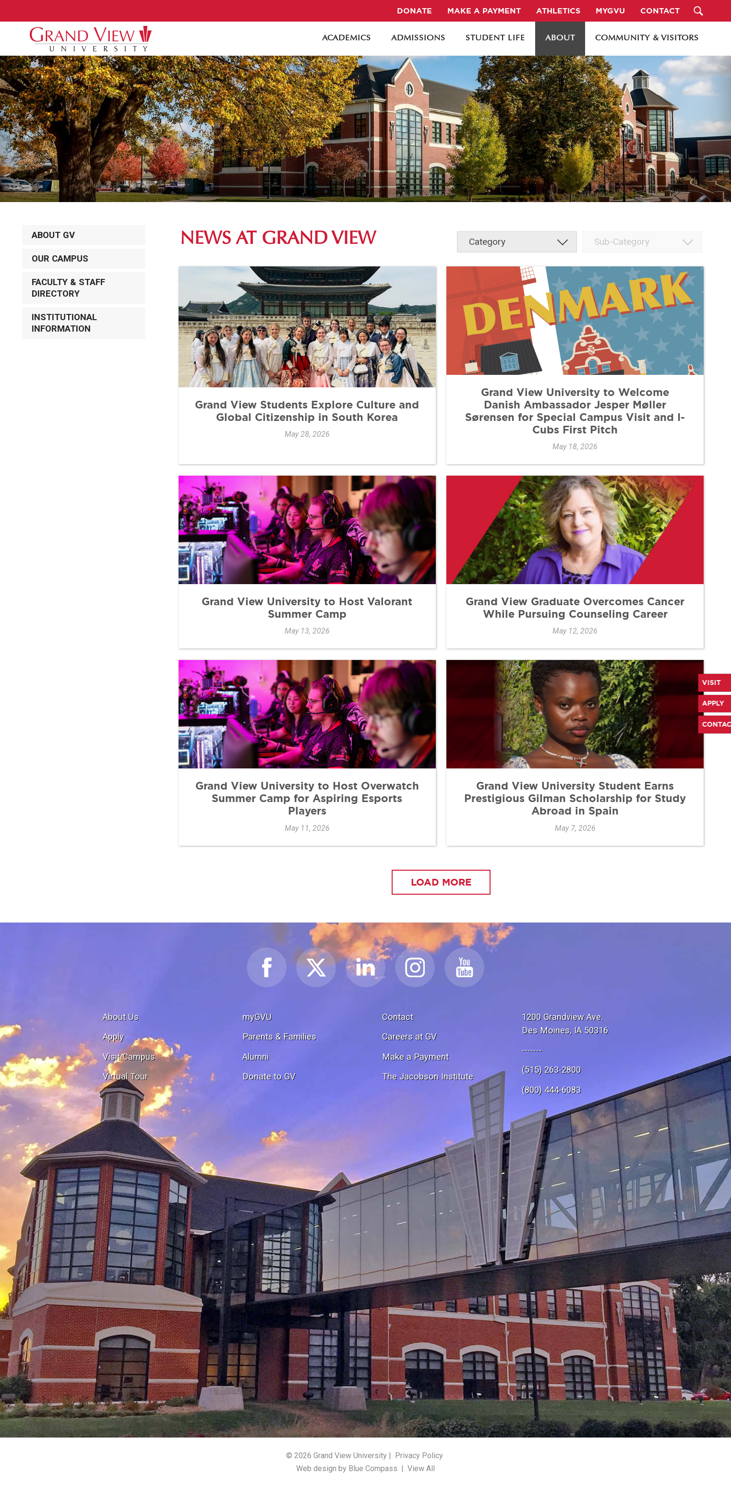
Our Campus (60, 258)
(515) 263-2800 (551, 1070)
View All (421, 1468)
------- (532, 1050)
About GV (53, 235)
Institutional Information (64, 323)
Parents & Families (279, 1036)
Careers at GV (409, 1036)
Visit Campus (129, 1057)
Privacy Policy (419, 1455)
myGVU (257, 1017)
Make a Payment (415, 1057)
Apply (113, 1036)
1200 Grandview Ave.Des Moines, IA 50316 (565, 1023)
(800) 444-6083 (551, 1090)
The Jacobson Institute (427, 1076)
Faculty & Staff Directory (68, 288)
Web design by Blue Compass (346, 1468)
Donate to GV (269, 1076)
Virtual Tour (125, 1076)
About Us (121, 1017)
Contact (397, 1017)
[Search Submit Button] (698, 11)
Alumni (255, 1057)
